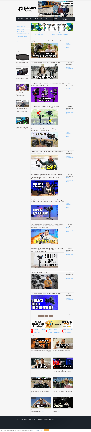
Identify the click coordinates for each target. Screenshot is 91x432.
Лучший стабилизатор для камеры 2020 (40, 272)
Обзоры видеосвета (20, 29)
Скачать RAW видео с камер (49, 419)
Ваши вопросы (30, 419)
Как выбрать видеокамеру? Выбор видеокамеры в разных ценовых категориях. (22, 78)
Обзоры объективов (20, 38)
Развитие (32, 392)
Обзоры (45, 18)
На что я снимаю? (24, 419)
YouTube (35, 419)
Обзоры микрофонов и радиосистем (21, 27)
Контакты (17, 419)
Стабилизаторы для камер (52, 329)
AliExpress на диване (21, 31)
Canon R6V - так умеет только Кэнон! (38, 370)
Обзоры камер (19, 39)
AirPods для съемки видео (68, 329)
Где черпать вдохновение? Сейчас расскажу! (61, 350)
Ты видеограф (20, 18)
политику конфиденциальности (36, 430)
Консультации (28, 18)
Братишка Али (40, 419)
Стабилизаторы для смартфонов (39, 329)
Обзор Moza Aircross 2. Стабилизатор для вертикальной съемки (46, 293)
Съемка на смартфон (37, 18)
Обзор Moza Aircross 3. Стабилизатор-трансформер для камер (45, 62)
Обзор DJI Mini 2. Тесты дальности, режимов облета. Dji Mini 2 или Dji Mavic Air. (22, 94)
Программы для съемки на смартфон (54, 332)
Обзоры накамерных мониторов (23, 33)
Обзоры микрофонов (67, 332)
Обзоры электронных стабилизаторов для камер (22, 36)
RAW (51, 18)
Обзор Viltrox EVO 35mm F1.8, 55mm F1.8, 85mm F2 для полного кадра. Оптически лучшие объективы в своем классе (63, 391)
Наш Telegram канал (38, 34)
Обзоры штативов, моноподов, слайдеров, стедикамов (22, 42)
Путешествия (56, 18)
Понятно (46, 430)
